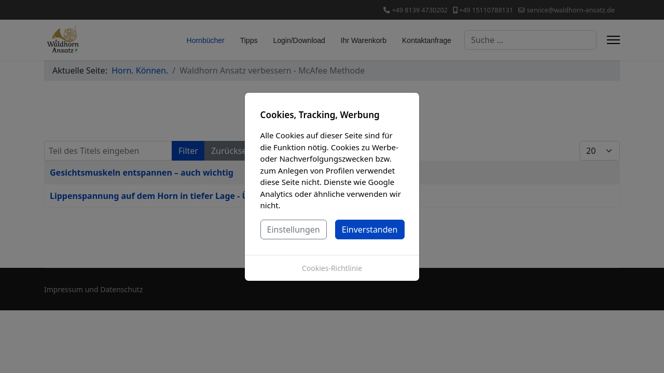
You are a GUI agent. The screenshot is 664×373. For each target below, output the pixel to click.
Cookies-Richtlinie (332, 268)
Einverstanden (370, 229)
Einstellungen (293, 229)
